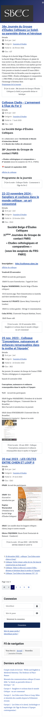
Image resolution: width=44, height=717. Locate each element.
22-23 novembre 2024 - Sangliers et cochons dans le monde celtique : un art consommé (20, 199)
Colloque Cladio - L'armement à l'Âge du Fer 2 (21, 104)
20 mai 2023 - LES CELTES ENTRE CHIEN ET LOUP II (19, 460)
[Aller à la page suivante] (24, 587)
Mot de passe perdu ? (12, 631)
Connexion (22, 625)
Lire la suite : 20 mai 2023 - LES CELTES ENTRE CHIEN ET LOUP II (22, 543)
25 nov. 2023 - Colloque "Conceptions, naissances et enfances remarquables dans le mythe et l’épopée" (20, 343)
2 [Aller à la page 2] (16, 587)
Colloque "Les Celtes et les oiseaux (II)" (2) (22, 573)
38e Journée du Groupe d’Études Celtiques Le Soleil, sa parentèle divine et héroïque (22, 30)
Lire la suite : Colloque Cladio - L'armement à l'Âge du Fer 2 (22, 183)
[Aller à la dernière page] (28, 587)
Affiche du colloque (9, 267)
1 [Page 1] (12, 587)
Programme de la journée (11, 84)
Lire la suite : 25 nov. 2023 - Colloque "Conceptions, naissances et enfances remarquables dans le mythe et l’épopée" (22, 448)
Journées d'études (20, 44)
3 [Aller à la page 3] (20, 587)
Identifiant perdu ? (11, 634)
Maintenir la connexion (16, 619)
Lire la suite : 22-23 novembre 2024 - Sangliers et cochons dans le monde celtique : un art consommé (22, 327)
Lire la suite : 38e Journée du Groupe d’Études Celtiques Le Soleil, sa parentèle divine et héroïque (22, 91)
